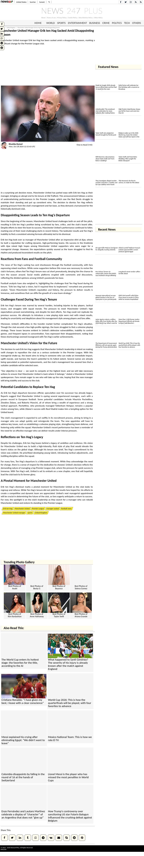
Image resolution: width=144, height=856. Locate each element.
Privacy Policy (62, 18)
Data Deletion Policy (86, 18)
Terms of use (51, 18)
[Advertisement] (48, 67)
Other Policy (98, 18)
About (43, 18)
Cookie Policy (72, 18)
